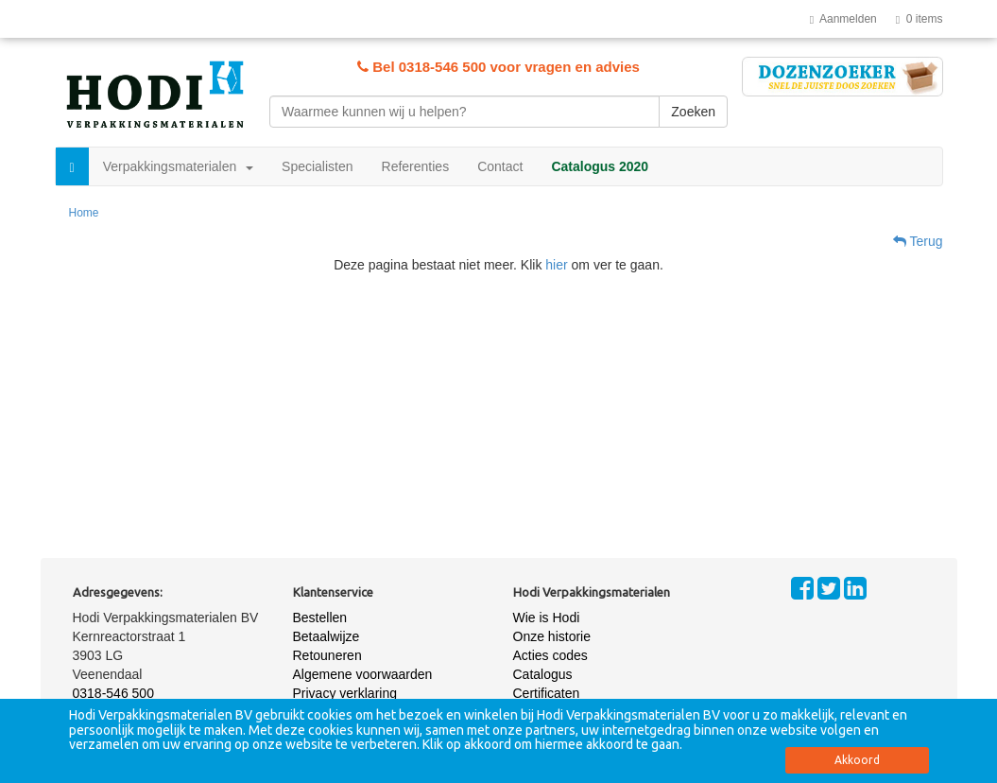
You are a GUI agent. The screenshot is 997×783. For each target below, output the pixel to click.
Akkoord (857, 760)
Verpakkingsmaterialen (178, 166)
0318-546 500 (113, 693)
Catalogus (543, 674)
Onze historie (552, 636)
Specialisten (317, 166)
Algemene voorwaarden (363, 674)
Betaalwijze (326, 636)
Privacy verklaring (345, 693)
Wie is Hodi (546, 617)
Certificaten (546, 693)
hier (556, 264)
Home (84, 212)
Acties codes (550, 655)
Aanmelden (843, 19)
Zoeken (693, 111)
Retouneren (327, 655)
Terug (918, 241)
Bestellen (320, 617)
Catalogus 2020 (599, 166)
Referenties (416, 166)
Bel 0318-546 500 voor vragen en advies (498, 67)
